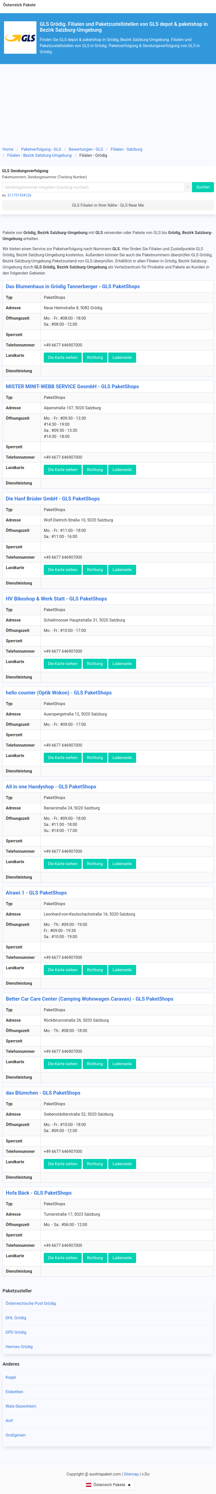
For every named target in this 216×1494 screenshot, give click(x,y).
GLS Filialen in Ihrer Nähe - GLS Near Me (108, 205)
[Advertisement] (108, 102)
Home (8, 149)
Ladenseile (122, 357)
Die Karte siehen (62, 357)
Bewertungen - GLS (86, 149)
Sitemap (131, 1474)
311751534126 (19, 195)
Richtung (95, 357)
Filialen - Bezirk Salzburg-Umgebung (39, 155)
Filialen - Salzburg (126, 149)
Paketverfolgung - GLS (41, 149)
